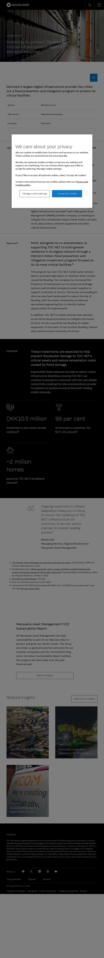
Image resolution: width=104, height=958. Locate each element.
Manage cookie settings (34, 193)
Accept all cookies (67, 193)
